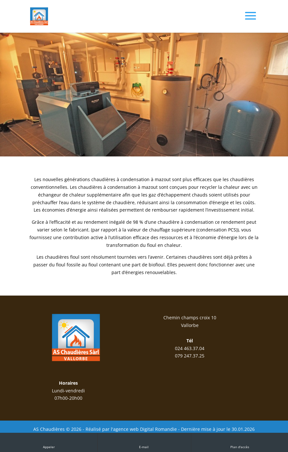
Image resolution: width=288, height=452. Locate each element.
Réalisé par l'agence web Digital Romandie (131, 429)
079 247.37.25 (189, 356)
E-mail (144, 442)
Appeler (49, 442)
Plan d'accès (239, 442)
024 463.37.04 (189, 348)
